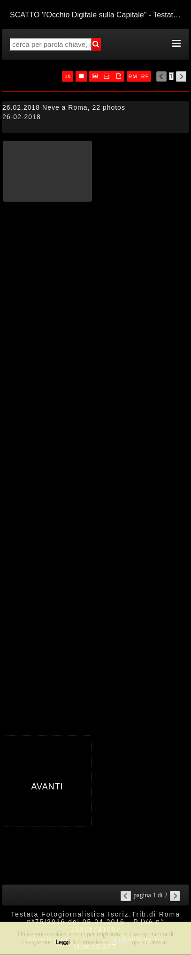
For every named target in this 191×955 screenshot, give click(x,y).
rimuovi (120, 942)
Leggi (62, 942)
